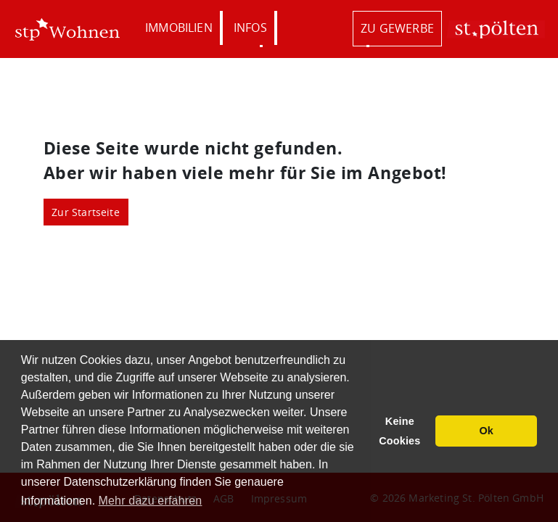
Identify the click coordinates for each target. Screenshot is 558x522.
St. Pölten (495, 29)
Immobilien (179, 28)
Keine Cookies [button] (399, 431)
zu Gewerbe (397, 28)
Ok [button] (486, 430)
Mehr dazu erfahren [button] (150, 500)
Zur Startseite (86, 212)
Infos (250, 28)
